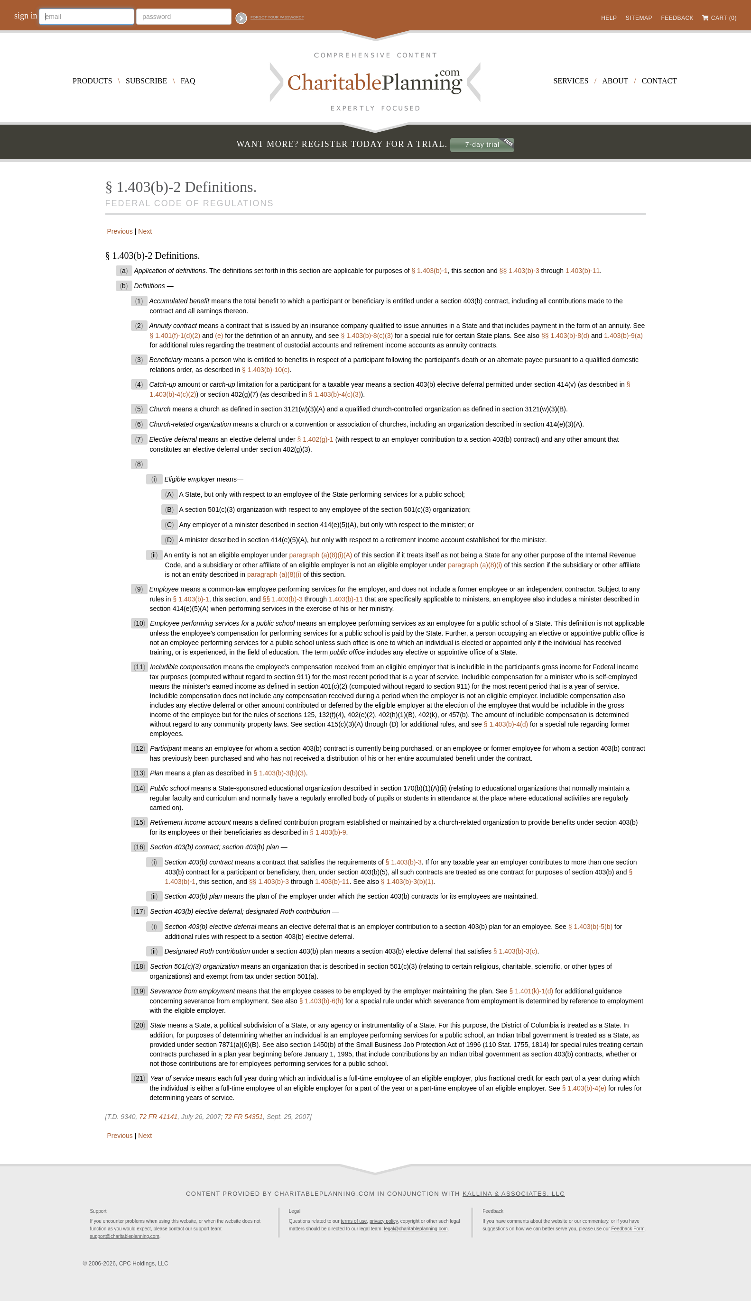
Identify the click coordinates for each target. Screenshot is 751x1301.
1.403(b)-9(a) (623, 335)
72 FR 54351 (243, 1116)
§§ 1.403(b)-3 (519, 270)
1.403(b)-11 (583, 270)
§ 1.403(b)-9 (328, 832)
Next (146, 231)
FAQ (188, 81)
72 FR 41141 (158, 1116)
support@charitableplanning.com (124, 1236)
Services (570, 81)
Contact (659, 81)
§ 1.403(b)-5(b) (590, 926)
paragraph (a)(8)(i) (475, 565)
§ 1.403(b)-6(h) (321, 1001)
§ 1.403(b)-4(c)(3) (335, 394)
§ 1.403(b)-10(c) (265, 369)
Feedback (677, 18)
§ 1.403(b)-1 (429, 270)
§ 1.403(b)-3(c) (515, 951)
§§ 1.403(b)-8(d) (565, 335)
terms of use (354, 1221)
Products (92, 81)
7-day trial (482, 144)
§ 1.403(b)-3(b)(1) (407, 881)
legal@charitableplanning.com (415, 1228)
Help (609, 18)
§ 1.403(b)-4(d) (506, 724)
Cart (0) (724, 18)
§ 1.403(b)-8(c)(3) (367, 335)
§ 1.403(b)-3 (404, 862)
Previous (119, 231)
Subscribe (146, 81)
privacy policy (384, 1221)
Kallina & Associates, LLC (514, 1193)
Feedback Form (627, 1228)
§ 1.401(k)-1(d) (532, 991)
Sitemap (639, 18)
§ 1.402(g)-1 (315, 439)
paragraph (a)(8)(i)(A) (320, 555)
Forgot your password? (277, 17)
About (615, 81)
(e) (219, 335)
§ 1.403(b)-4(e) (584, 1088)
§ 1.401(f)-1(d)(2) (175, 335)
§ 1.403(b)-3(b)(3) (279, 773)
